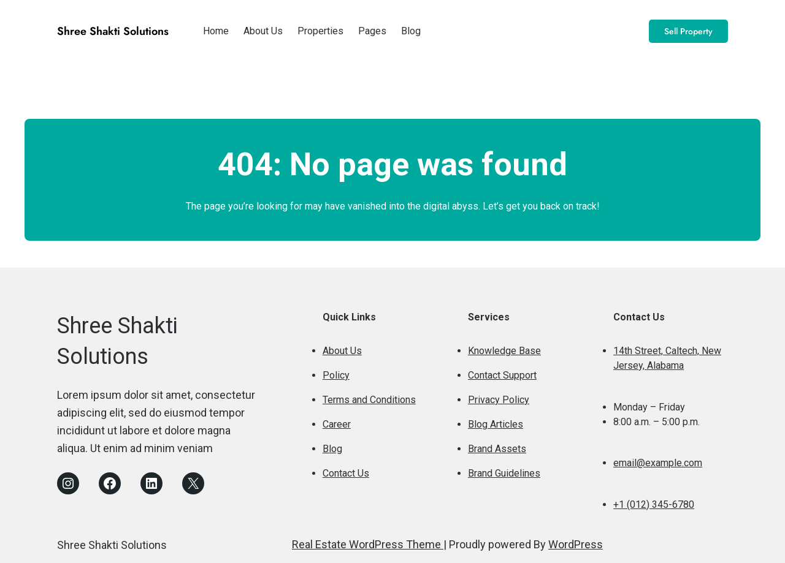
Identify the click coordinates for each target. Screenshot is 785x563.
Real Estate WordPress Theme (367, 544)
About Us (342, 351)
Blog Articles (495, 424)
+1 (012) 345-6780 (653, 504)
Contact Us (346, 473)
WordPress (575, 544)
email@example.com (657, 463)
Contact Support (502, 375)
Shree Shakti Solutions (113, 31)
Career (337, 424)
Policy (336, 375)
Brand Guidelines (504, 473)
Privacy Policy (498, 400)
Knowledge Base (504, 351)
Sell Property (688, 31)
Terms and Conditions (369, 400)
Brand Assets (497, 449)
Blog (332, 449)
